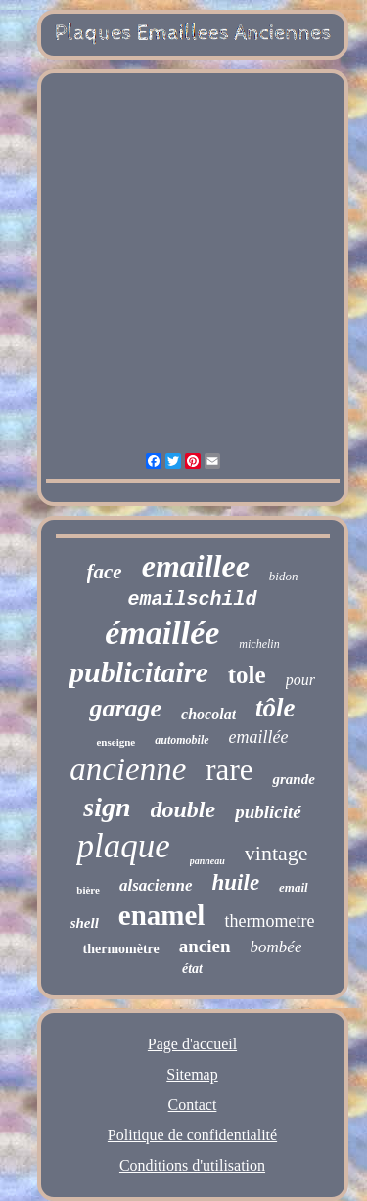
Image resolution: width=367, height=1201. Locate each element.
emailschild (191, 599)
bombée (276, 947)
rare (229, 770)
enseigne (115, 742)
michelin (259, 644)
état (192, 968)
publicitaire (138, 672)
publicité (268, 812)
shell (84, 923)
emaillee (196, 565)
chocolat (208, 714)
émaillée (162, 633)
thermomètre (121, 949)
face (104, 571)
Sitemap (191, 1074)
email (293, 887)
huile (236, 882)
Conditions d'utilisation (192, 1165)
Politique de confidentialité (192, 1135)
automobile (181, 740)
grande (293, 779)
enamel (162, 915)
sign (106, 807)
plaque (122, 846)
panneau (207, 860)
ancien (205, 946)
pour (300, 679)
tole (247, 675)
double (183, 809)
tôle (275, 707)
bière (88, 890)
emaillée (259, 737)
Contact (192, 1104)
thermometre (269, 921)
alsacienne (156, 885)
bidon (283, 576)
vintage (276, 853)
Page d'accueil (192, 1044)
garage (125, 708)
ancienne (127, 769)
